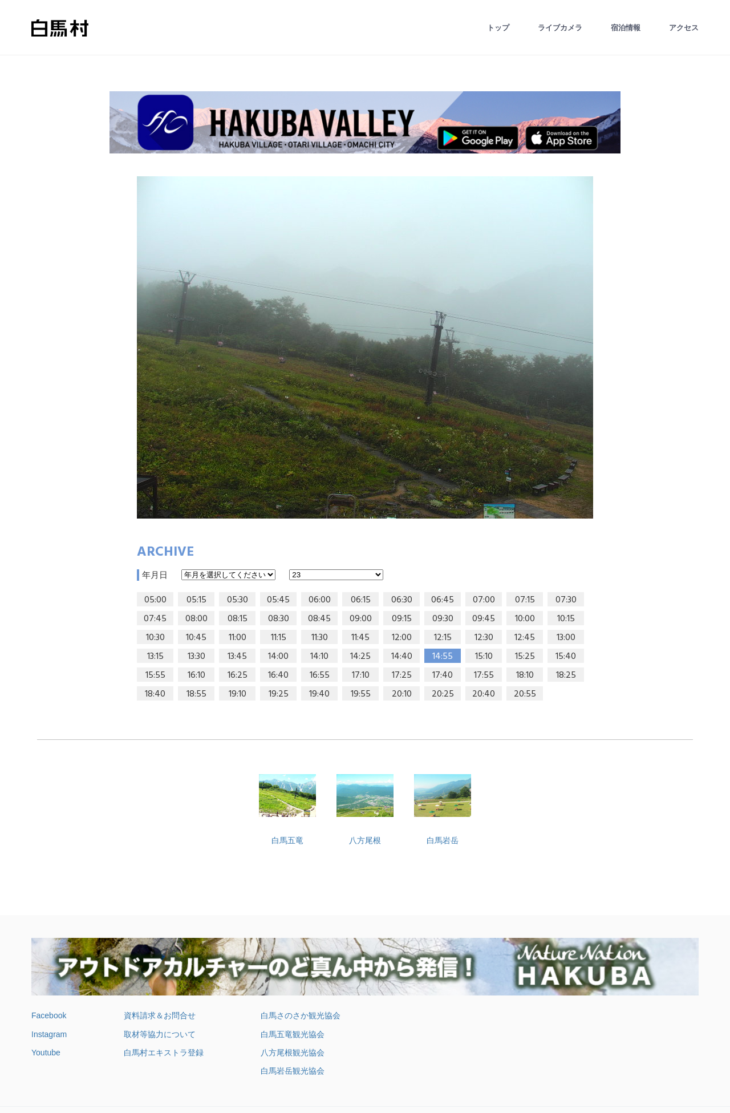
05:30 (237, 600)
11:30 (319, 637)
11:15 (278, 637)
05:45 (278, 600)
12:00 (402, 637)
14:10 (319, 656)
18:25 (566, 675)
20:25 (443, 694)
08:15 (238, 619)
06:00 (320, 600)
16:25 (238, 675)
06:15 (361, 600)
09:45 (483, 619)
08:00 (196, 619)
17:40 (442, 675)
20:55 (525, 694)
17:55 (484, 675)
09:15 (402, 619)
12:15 (443, 637)
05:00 (155, 600)
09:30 (442, 619)
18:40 (155, 694)
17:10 (361, 675)
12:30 (483, 637)
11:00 (237, 637)
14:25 (360, 656)
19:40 (319, 694)
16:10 (196, 675)
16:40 (278, 675)
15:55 (155, 675)
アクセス (684, 27)
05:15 (196, 600)
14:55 (442, 656)
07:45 (155, 619)
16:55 (320, 675)
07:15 (525, 600)
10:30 (155, 637)
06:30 (401, 600)
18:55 (196, 694)
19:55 (361, 694)
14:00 (278, 656)
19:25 (279, 694)
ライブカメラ (560, 27)
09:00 (361, 619)
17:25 (402, 675)
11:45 (360, 637)
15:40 (565, 656)
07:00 (484, 600)
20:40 (483, 694)
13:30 (196, 656)
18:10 (525, 675)
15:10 (484, 656)
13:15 (155, 656)
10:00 (525, 619)
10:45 (196, 637)
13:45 (237, 656)
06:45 (442, 600)
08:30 (278, 619)
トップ (498, 27)
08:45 (319, 619)
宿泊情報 (625, 27)
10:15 (566, 619)
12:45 (524, 637)
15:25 (525, 656)
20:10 (402, 694)
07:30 (566, 600)
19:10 (237, 694)
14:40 (401, 656)
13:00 (566, 637)
